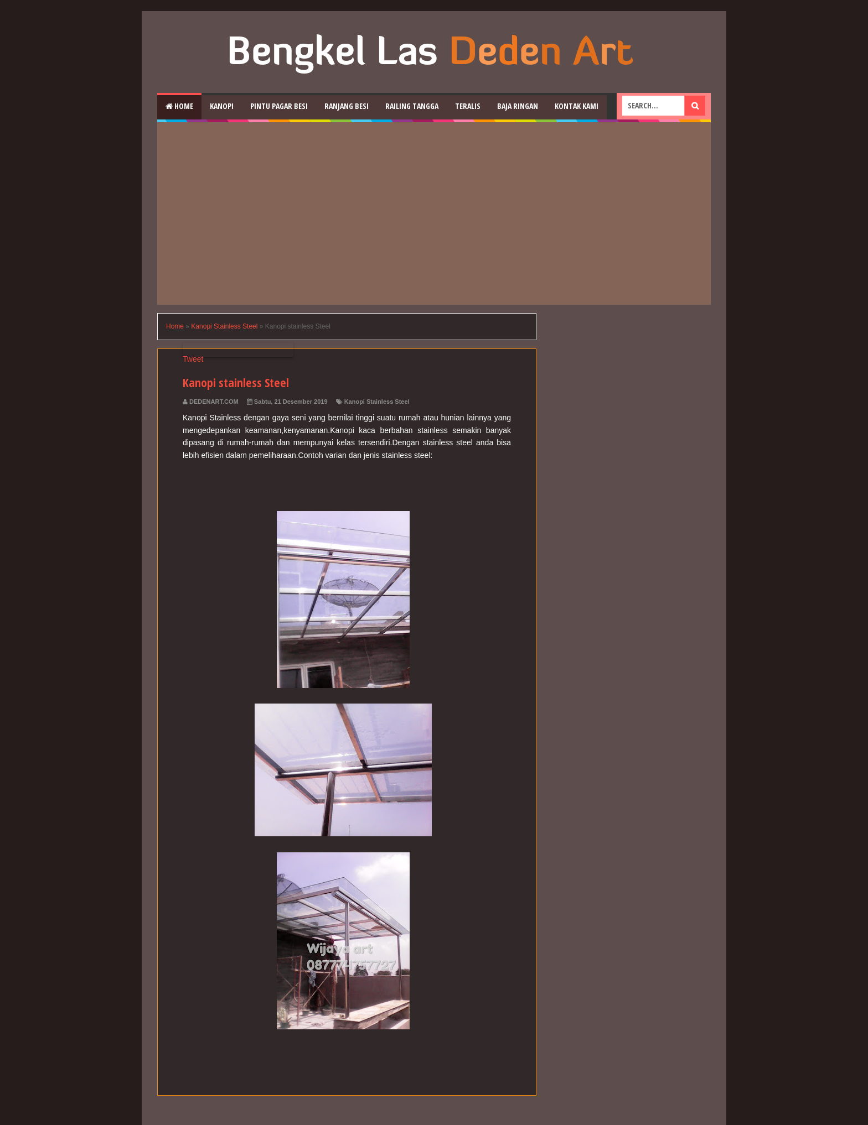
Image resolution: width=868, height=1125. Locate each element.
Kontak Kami (576, 106)
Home (179, 106)
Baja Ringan (517, 106)
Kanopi (222, 106)
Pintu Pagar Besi (279, 106)
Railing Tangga (411, 106)
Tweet (193, 359)
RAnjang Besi (346, 106)
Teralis (467, 106)
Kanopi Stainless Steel (377, 401)
